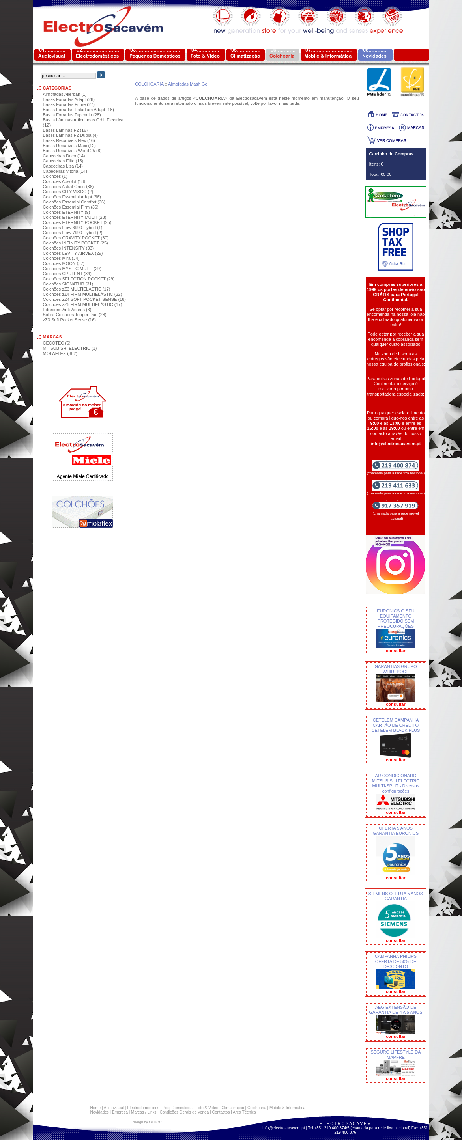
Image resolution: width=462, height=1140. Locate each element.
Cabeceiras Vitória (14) (65, 171)
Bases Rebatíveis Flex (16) (69, 140)
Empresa (120, 1112)
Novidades (99, 1112)
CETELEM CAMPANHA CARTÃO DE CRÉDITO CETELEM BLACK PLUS (396, 725)
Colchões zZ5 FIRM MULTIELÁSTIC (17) (82, 304)
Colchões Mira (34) (61, 258)
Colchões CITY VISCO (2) (68, 191)
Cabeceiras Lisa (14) (63, 166)
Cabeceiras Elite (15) (63, 161)
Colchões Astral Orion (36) (68, 186)
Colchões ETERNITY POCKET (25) (77, 222)
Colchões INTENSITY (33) (68, 248)
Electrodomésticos (143, 1108)
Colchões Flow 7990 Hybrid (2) (73, 232)
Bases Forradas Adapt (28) (69, 99)
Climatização (233, 1108)
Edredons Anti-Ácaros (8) (67, 309)
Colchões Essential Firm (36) (71, 207)
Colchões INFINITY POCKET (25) (75, 243)
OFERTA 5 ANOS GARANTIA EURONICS (396, 831)
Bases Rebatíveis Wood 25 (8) (72, 150)
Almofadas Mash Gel (188, 84)
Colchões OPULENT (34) (67, 273)
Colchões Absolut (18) (64, 181)
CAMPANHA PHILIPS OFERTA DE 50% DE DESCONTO (396, 961)
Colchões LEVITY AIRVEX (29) (73, 253)
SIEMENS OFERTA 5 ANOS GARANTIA (395, 896)
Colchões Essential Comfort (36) (74, 202)
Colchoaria (256, 1108)
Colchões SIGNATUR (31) (68, 284)
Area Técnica (244, 1112)
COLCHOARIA (149, 84)
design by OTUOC (147, 1122)
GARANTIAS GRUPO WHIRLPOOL (396, 669)
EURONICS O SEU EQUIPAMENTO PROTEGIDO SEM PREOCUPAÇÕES (395, 618)
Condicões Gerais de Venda (184, 1112)
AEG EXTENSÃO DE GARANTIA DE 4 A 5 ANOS (395, 1010)
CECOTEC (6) (57, 343)
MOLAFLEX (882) (60, 353)
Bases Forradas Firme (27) (69, 104)
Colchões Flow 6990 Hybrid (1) (73, 227)
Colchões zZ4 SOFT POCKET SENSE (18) (84, 299)
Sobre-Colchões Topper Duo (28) (75, 314)
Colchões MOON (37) (64, 263)
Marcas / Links (143, 1112)
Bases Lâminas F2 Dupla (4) (70, 135)
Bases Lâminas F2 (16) (65, 130)
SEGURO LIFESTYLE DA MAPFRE (395, 1055)
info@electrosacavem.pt (283, 1128)
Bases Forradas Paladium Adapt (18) (78, 109)
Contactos (221, 1112)
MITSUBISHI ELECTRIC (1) (70, 348)
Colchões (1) (55, 176)
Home (95, 1108)
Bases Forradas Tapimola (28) (72, 114)
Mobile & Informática (287, 1108)
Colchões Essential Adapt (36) (72, 196)
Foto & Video (207, 1108)
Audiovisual (114, 1108)
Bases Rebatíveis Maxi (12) (69, 145)
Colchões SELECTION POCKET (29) (79, 278)
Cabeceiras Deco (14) (64, 155)
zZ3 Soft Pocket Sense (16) (69, 319)
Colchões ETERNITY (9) (66, 212)
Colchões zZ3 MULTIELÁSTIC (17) (76, 289)
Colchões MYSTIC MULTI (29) (72, 268)
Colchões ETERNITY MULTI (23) (75, 217)
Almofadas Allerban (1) (65, 94)
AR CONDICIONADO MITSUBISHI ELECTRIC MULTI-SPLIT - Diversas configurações (395, 783)
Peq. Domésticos (178, 1108)
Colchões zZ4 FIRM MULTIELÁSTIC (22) (82, 294)
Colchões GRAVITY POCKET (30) (76, 237)
